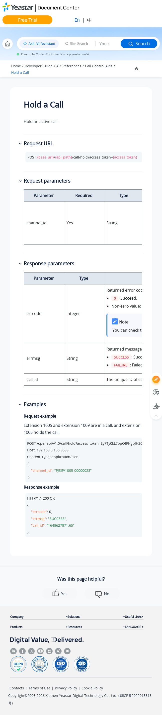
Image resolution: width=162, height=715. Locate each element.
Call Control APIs (98, 66)
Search (139, 43)
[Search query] (108, 44)
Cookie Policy (92, 688)
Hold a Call (20, 72)
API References (68, 66)
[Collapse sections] (137, 68)
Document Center (58, 7)
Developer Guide (39, 66)
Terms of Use (39, 688)
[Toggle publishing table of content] (150, 69)
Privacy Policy (66, 688)
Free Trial (27, 20)
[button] (21, 144)
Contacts (16, 688)
